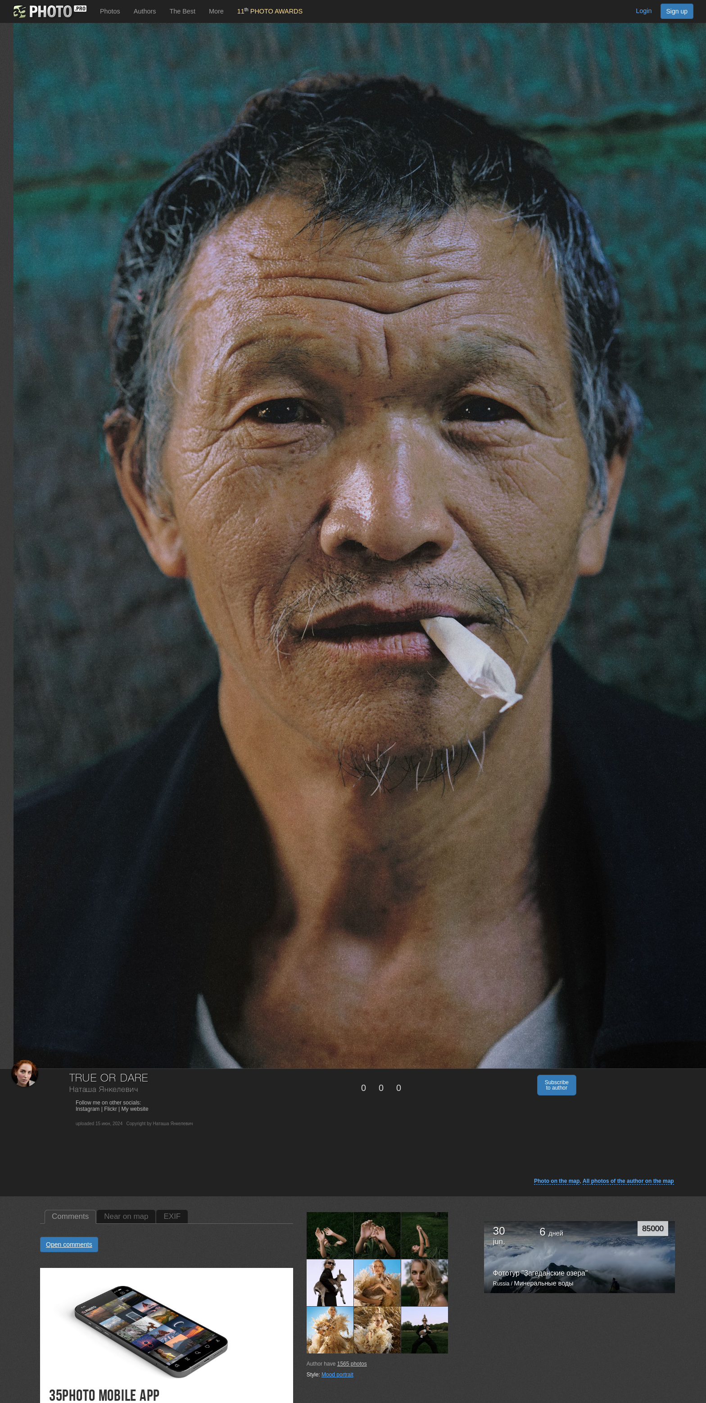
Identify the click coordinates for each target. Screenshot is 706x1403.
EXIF (172, 1216)
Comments (70, 1216)
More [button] (216, 11)
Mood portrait (337, 1374)
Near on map (126, 1216)
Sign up (677, 11)
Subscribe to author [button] (557, 1085)
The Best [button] (182, 11)
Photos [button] (110, 11)
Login (644, 10)
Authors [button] (145, 11)
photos (352, 1364)
